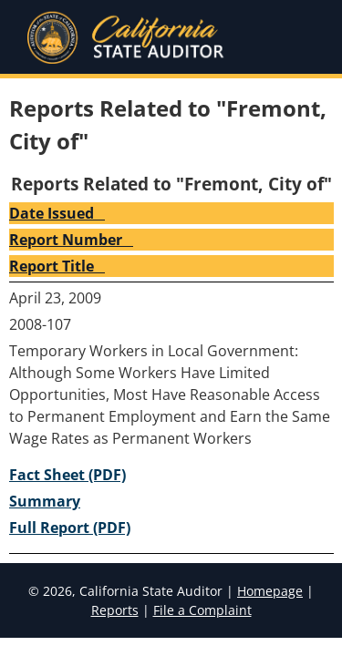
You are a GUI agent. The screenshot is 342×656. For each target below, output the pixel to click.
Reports (115, 610)
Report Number (71, 240)
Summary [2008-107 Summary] (44, 501)
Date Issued (57, 213)
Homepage (270, 591)
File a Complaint (202, 610)
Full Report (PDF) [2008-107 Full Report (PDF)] (69, 528)
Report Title (57, 266)
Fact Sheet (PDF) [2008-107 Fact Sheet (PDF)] (67, 475)
